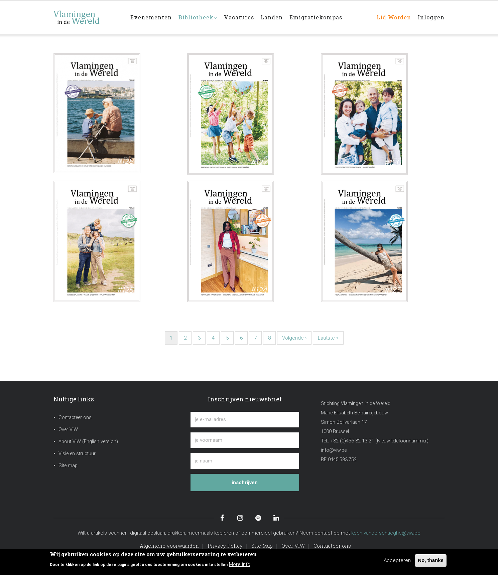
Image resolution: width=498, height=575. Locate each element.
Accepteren (397, 560)
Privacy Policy (225, 545)
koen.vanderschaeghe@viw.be (385, 533)
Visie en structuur (77, 453)
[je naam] (245, 461)
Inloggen (431, 17)
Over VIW (68, 429)
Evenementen (151, 17)
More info (239, 564)
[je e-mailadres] (245, 419)
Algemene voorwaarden (169, 545)
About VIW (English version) (88, 441)
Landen (272, 17)
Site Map (262, 545)
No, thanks (431, 560)
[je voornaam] (245, 440)
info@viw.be (334, 450)
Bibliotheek (197, 18)
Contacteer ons (75, 417)
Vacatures (239, 17)
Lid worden (394, 17)
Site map (68, 465)
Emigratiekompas (315, 17)
